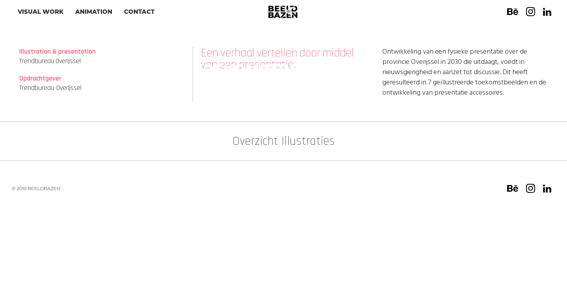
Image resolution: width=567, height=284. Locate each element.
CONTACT (139, 11)
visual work (40, 11)
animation (93, 11)
